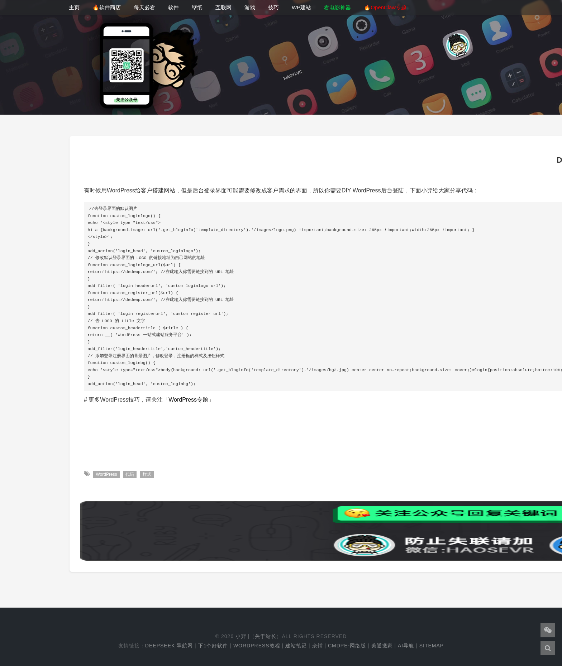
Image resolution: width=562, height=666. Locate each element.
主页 (74, 7)
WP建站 (301, 7)
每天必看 (144, 7)
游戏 (249, 7)
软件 (173, 7)
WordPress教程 (256, 645)
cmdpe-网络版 (347, 645)
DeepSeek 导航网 (169, 645)
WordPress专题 (188, 400)
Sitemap (431, 645)
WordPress (106, 474)
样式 (147, 474)
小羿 (240, 636)
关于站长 (265, 636)
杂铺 (317, 645)
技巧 (273, 7)
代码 (129, 474)
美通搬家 (382, 645)
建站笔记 (296, 645)
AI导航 (406, 645)
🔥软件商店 (106, 7)
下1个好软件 (213, 645)
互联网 (223, 7)
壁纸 (197, 7)
